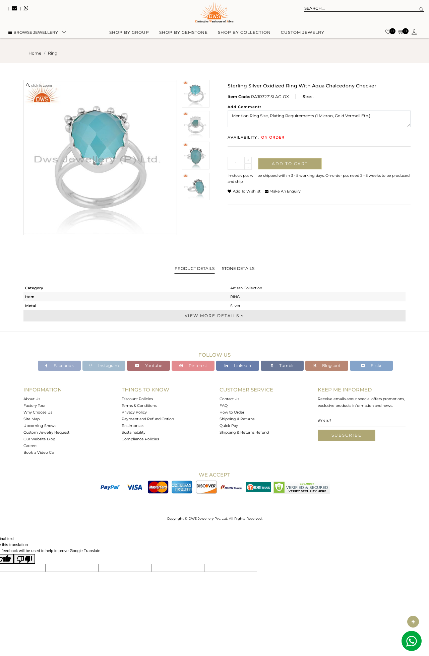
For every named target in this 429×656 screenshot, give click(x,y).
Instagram (104, 365)
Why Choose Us (37, 412)
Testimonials (133, 425)
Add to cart (290, 163)
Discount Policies (137, 398)
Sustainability (133, 432)
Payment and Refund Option (148, 419)
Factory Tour (34, 405)
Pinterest (193, 365)
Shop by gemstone (183, 33)
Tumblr (282, 365)
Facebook (59, 365)
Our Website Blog (39, 439)
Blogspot (327, 365)
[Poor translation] (24, 559)
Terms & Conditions (139, 405)
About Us (31, 398)
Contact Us (229, 398)
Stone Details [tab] (238, 268)
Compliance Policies (140, 439)
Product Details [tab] (194, 268)
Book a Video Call (39, 452)
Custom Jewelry (302, 33)
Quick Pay (229, 425)
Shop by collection (244, 33)
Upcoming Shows (39, 425)
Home (34, 53)
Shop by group (129, 33)
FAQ (224, 405)
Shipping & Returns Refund (244, 432)
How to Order (232, 412)
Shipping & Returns (237, 419)
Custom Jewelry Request (46, 432)
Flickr (371, 365)
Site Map (31, 419)
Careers (30, 445)
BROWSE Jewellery (33, 33)
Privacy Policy (134, 412)
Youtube (148, 365)
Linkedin (238, 365)
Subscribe (346, 435)
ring (52, 53)
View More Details (214, 315)
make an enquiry (283, 191)
